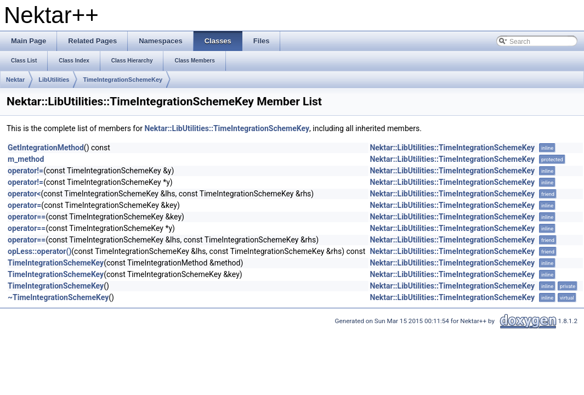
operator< (24, 193)
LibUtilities (53, 79)
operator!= (25, 170)
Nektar (15, 79)
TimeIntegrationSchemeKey (122, 79)
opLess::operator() (39, 251)
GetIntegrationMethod (46, 147)
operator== (27, 216)
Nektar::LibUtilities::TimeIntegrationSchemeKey (226, 128)
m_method (26, 159)
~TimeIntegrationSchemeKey (58, 297)
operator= (24, 205)
